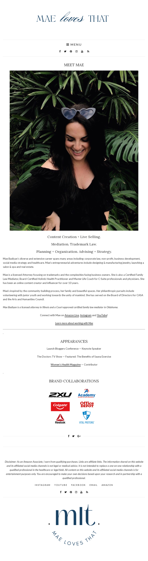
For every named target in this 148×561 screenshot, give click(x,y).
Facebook (78, 485)
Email (94, 485)
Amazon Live (72, 315)
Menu (74, 44)
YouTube (102, 315)
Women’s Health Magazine (66, 364)
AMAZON (107, 485)
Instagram (86, 315)
